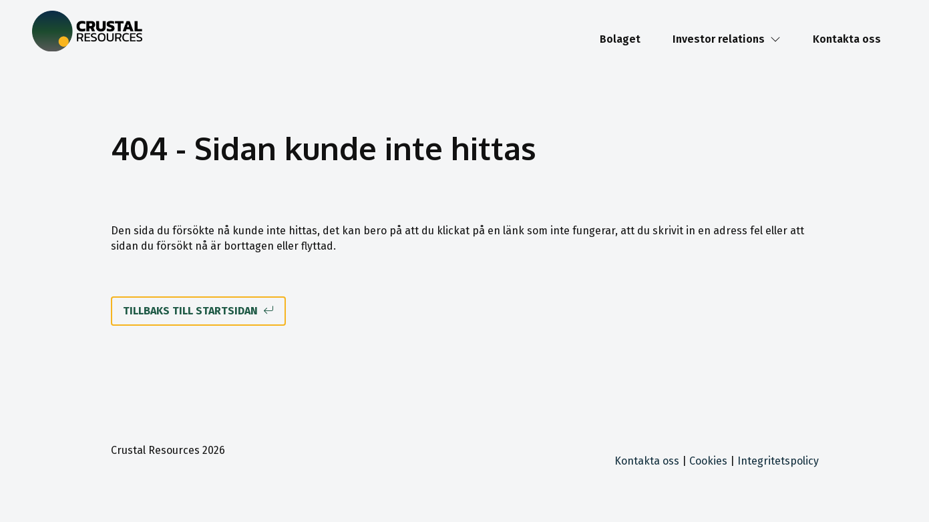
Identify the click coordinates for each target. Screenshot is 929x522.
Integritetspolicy (778, 461)
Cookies (708, 461)
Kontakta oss (847, 39)
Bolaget (620, 39)
